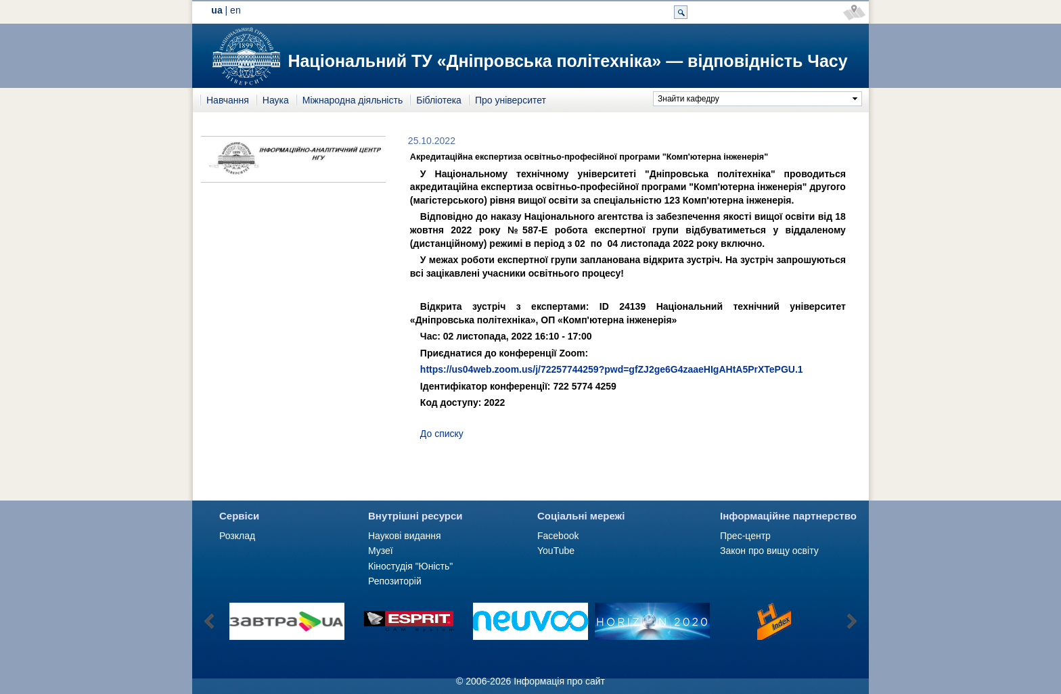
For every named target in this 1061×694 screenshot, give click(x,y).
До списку (442, 433)
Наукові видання (404, 535)
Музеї (380, 550)
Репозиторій (395, 581)
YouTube (555, 550)
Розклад (237, 535)
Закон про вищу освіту (769, 550)
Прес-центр (745, 535)
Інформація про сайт (559, 681)
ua (216, 10)
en (235, 10)
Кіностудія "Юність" (410, 566)
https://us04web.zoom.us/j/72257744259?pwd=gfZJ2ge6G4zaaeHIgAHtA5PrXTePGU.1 (611, 369)
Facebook (558, 535)
